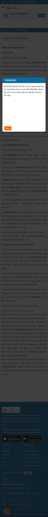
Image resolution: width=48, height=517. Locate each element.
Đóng (8, 128)
